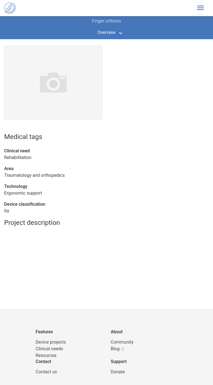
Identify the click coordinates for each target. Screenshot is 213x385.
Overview (107, 32)
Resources (46, 355)
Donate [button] (118, 371)
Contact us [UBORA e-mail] (46, 371)
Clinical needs (49, 348)
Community (122, 342)
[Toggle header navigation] (200, 8)
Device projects (51, 342)
